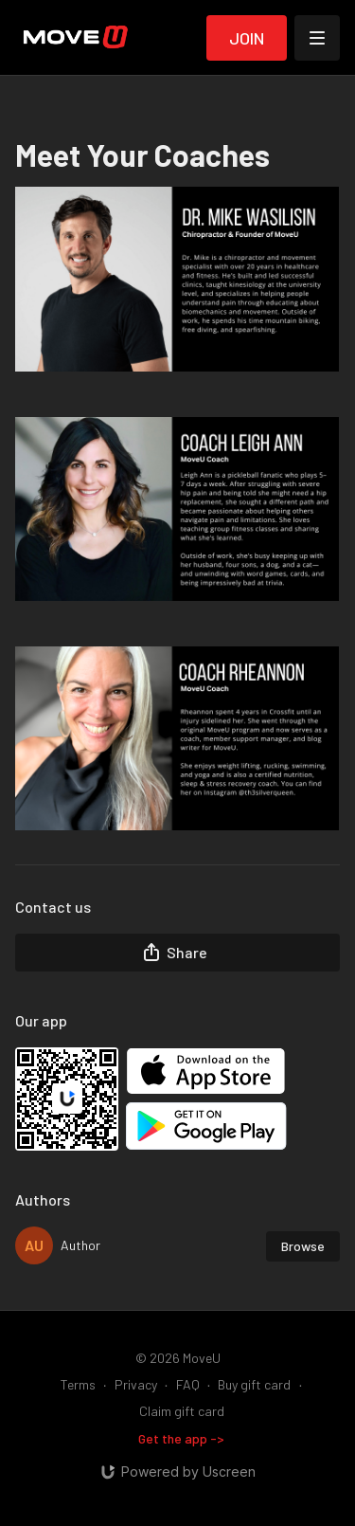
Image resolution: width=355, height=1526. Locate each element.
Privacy (136, 1384)
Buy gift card (254, 1384)
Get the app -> (181, 1438)
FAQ (188, 1384)
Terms (78, 1384)
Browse (303, 1246)
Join (246, 37)
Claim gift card (181, 1411)
